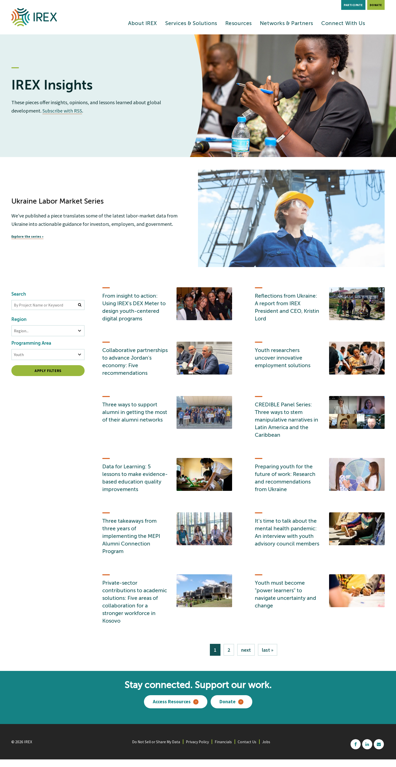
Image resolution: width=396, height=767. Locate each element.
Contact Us (248, 749)
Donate (376, 5)
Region (19, 319)
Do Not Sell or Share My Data (155, 749)
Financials (224, 749)
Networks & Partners (286, 23)
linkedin (367, 752)
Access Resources (171, 709)
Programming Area (31, 343)
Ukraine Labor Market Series (58, 201)
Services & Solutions (191, 23)
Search (18, 294)
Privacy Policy (198, 749)
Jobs (268, 749)
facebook (356, 752)
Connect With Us (343, 23)
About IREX (142, 23)
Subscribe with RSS (62, 110)
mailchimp (379, 752)
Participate (353, 5)
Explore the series (26, 236)
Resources (238, 23)
